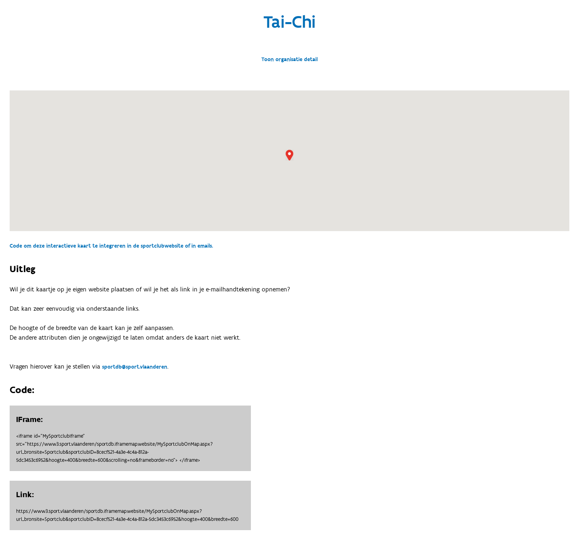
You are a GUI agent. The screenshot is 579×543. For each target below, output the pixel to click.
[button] (289, 155)
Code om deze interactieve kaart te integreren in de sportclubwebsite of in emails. (111, 246)
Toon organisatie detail (289, 59)
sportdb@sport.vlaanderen (134, 367)
